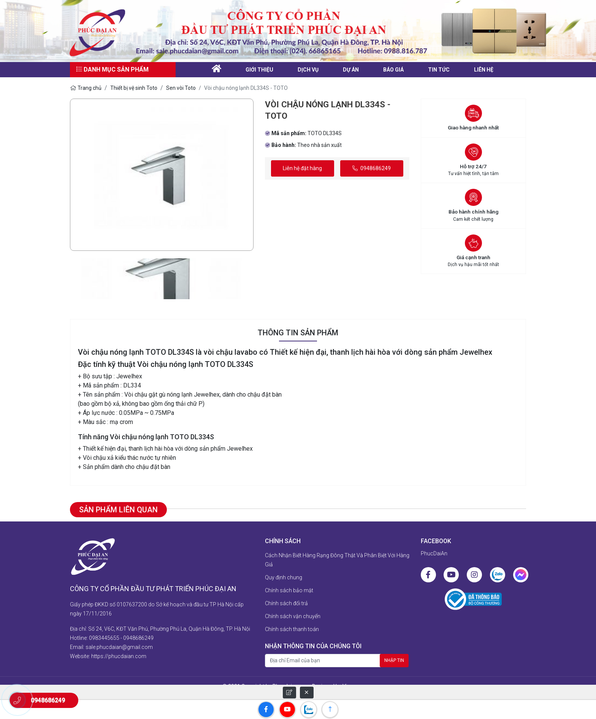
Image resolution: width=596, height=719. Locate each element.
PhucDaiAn (434, 553)
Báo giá (393, 70)
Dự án (351, 70)
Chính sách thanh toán (292, 629)
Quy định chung (283, 577)
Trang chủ (85, 88)
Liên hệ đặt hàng (302, 168)
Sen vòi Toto (181, 88)
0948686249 (371, 168)
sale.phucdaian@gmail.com (119, 647)
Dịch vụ (308, 70)
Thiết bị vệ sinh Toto (133, 88)
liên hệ (483, 70)
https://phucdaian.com (118, 656)
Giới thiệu (259, 70)
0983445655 (104, 638)
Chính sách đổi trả (286, 603)
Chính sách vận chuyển (292, 616)
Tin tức (439, 70)
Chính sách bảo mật (289, 590)
